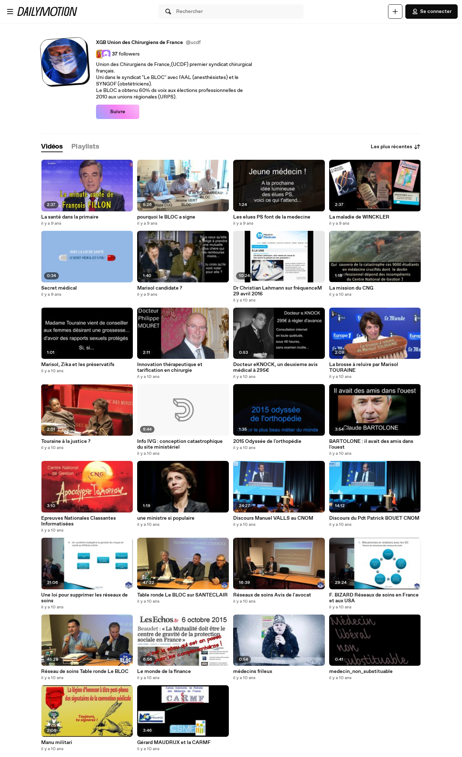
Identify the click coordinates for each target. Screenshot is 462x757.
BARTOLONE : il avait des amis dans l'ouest (371, 444)
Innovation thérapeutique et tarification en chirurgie (169, 367)
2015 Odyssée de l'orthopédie (267, 441)
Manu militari (56, 742)
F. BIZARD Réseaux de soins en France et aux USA (374, 598)
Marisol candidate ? (159, 288)
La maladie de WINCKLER (359, 217)
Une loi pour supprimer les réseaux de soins (84, 598)
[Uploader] (395, 11)
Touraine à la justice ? (66, 441)
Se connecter (431, 11)
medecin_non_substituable (361, 671)
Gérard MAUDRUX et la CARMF (174, 742)
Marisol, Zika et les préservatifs (77, 365)
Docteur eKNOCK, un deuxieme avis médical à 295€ (275, 367)
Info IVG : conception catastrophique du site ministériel (180, 444)
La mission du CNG (351, 288)
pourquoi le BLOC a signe (166, 217)
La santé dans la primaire (70, 217)
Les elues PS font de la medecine (271, 217)
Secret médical (59, 288)
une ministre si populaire (166, 518)
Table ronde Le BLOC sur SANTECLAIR (182, 595)
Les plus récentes (396, 146)
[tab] (52, 146)
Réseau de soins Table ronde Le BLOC (84, 671)
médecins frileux (252, 671)
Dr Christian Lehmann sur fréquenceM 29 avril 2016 (277, 291)
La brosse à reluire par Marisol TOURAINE (363, 367)
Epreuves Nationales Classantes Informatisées (78, 521)
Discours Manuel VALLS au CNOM (273, 518)
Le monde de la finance (164, 671)
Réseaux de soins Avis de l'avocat (272, 595)
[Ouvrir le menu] (10, 11)
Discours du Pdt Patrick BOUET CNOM (374, 518)
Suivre (117, 112)
